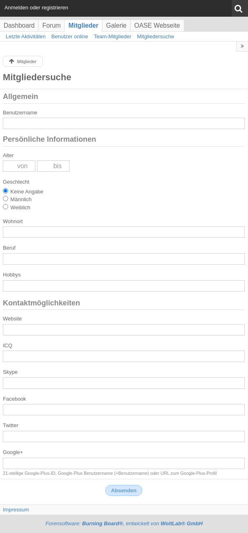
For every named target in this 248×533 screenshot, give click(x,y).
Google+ (13, 452)
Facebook (14, 399)
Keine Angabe (23, 191)
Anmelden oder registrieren (36, 7)
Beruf (9, 248)
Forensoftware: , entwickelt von (124, 523)
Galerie (116, 25)
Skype (10, 372)
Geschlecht (16, 182)
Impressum (16, 510)
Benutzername (20, 113)
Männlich (17, 199)
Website (12, 319)
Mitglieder (83, 25)
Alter (8, 155)
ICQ (7, 345)
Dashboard (19, 25)
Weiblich (16, 207)
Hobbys (12, 275)
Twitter (10, 425)
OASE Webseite (157, 25)
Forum (51, 25)
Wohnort (13, 221)
